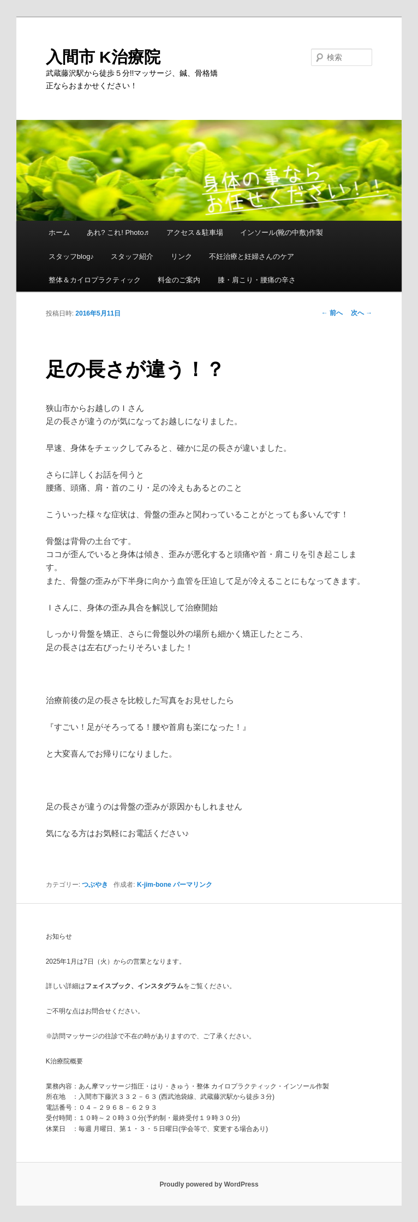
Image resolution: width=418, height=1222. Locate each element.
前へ (332, 313)
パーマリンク (192, 884)
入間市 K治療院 (103, 57)
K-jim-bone (154, 884)
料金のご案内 (179, 280)
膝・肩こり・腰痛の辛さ (257, 280)
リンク (181, 256)
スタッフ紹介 (132, 256)
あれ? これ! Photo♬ (118, 232)
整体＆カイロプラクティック (95, 280)
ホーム (59, 232)
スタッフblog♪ (71, 256)
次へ (361, 313)
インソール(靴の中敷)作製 (281, 232)
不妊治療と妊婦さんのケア (251, 256)
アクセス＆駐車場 (194, 232)
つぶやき (95, 884)
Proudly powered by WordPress (208, 1184)
